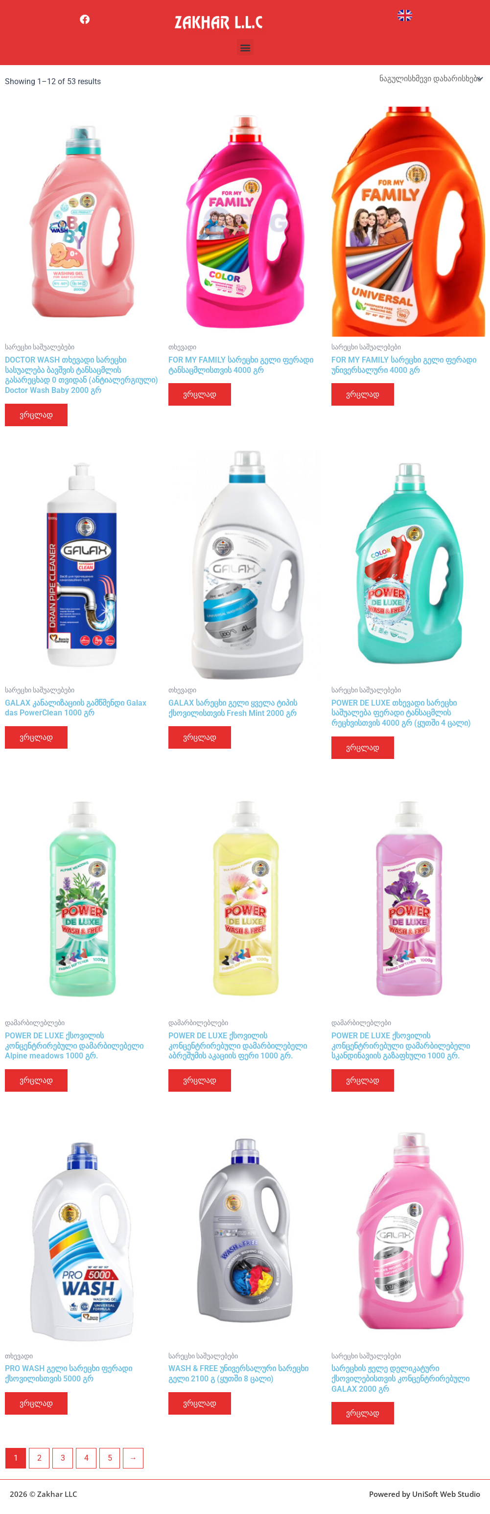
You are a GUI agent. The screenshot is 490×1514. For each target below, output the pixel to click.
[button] (245, 47)
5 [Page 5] (110, 1458)
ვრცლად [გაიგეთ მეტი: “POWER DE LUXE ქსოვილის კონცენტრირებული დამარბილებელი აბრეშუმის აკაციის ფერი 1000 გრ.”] (199, 1080)
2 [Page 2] (39, 1458)
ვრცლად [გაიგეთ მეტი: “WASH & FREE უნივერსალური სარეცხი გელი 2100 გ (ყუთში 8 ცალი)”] (199, 1403)
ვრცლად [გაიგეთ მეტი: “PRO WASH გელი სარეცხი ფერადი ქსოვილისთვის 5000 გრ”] (36, 1403)
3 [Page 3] (63, 1458)
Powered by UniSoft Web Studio (424, 1494)
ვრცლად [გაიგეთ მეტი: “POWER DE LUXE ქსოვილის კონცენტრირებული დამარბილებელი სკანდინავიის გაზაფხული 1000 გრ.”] (362, 1080)
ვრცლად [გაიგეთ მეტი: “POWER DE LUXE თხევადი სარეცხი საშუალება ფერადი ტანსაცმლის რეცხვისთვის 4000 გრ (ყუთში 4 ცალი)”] (362, 747)
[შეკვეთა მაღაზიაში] (430, 78)
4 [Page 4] (86, 1458)
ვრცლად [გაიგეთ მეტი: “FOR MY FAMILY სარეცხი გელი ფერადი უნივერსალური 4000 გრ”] (362, 394)
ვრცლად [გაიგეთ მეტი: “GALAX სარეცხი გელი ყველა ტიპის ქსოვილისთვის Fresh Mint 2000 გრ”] (199, 737)
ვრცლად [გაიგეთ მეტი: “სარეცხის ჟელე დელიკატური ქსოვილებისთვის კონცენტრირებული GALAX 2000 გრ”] (362, 1413)
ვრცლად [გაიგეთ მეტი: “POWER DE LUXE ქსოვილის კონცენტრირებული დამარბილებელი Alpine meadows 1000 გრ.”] (36, 1080)
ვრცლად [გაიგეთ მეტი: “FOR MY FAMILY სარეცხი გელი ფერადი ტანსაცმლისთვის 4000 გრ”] (199, 394)
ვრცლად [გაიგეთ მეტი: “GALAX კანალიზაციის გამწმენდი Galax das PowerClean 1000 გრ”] (36, 737)
